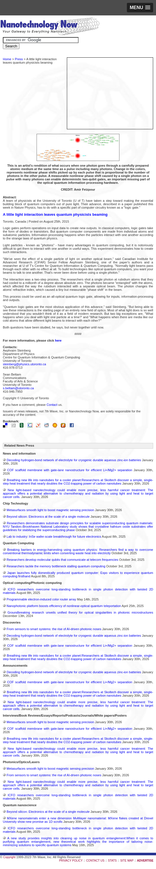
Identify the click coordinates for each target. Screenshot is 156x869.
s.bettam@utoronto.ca (18, 388)
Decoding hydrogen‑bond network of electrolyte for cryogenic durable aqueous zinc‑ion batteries (74, 460)
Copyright (9, 857)
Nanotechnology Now (50, 27)
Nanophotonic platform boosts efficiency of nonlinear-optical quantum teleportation (64, 606)
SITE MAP (127, 860)
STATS (112, 860)
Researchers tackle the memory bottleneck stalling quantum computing (56, 566)
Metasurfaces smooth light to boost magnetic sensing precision (50, 510)
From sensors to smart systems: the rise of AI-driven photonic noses (54, 629)
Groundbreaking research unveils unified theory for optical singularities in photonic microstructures (80, 612)
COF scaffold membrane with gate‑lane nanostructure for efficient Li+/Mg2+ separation (69, 470)
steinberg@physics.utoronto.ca (24, 364)
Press (19, 59)
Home (7, 59)
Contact (52, 404)
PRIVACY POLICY (71, 860)
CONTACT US (95, 860)
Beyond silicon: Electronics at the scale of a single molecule (48, 516)
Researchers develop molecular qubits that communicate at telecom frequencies (62, 559)
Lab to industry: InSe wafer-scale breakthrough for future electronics (54, 536)
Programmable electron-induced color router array (41, 599)
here (58, 340)
